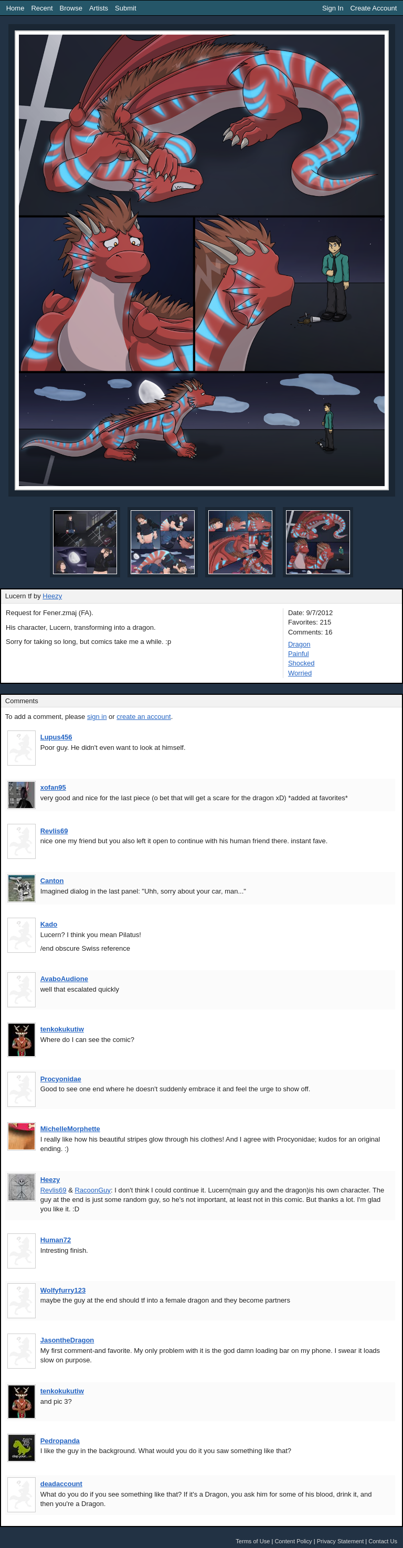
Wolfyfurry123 (63, 1290)
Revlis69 (54, 831)
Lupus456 (56, 737)
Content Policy (293, 1541)
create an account (143, 717)
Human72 (55, 1240)
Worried (300, 673)
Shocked (301, 663)
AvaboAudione (64, 979)
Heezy (52, 596)
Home (15, 8)
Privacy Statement (340, 1541)
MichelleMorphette (70, 1129)
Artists (98, 8)
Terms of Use (253, 1541)
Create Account (373, 8)
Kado (49, 924)
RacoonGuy (93, 1190)
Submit (125, 8)
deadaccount (61, 1484)
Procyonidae (60, 1079)
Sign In (332, 8)
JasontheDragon (67, 1340)
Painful (298, 654)
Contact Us (382, 1541)
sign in (97, 717)
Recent (41, 8)
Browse (71, 8)
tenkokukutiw (62, 1029)
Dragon (299, 644)
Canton (52, 881)
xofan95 (53, 787)
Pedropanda (60, 1441)
